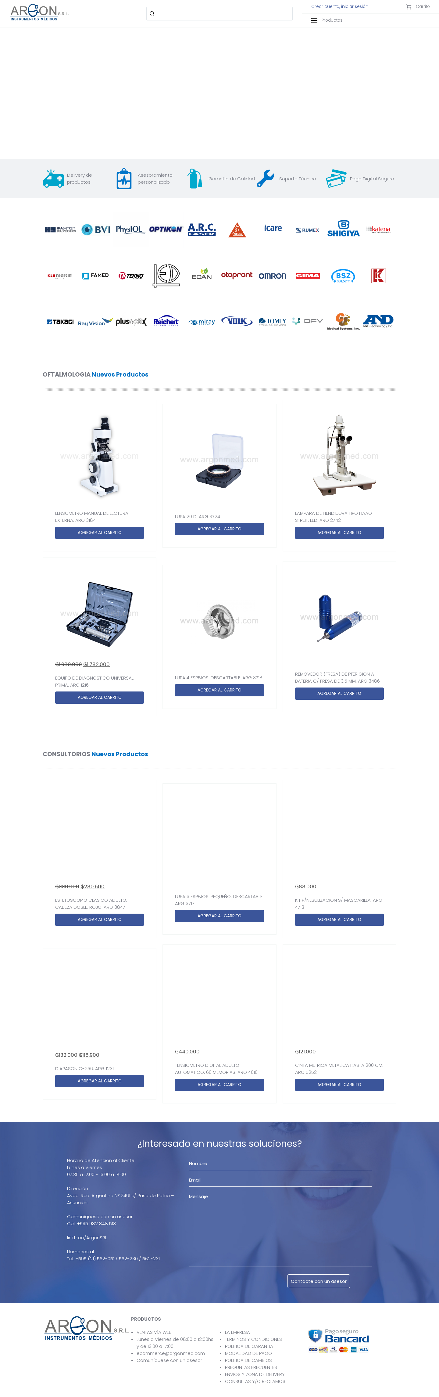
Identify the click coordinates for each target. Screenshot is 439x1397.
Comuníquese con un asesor (169, 1360)
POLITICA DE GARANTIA (249, 1346)
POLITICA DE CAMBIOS (248, 1360)
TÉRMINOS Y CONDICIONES (253, 1339)
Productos (326, 20)
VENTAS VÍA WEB (154, 1332)
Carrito (417, 7)
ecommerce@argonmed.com (171, 1353)
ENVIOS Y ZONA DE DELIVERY (255, 1374)
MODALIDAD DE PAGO (248, 1353)
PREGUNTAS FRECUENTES (251, 1367)
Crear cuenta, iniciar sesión (339, 7)
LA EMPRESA (237, 1332)
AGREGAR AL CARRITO (100, 533)
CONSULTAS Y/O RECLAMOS (255, 1381)
